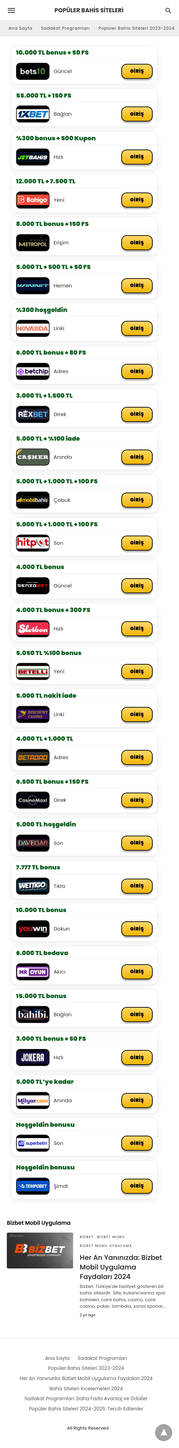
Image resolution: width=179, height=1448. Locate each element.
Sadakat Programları (65, 28)
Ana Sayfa (20, 28)
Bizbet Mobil (111, 1237)
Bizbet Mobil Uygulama (106, 1246)
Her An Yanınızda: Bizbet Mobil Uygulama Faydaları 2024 (121, 1267)
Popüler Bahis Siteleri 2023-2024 (137, 28)
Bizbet (87, 1237)
